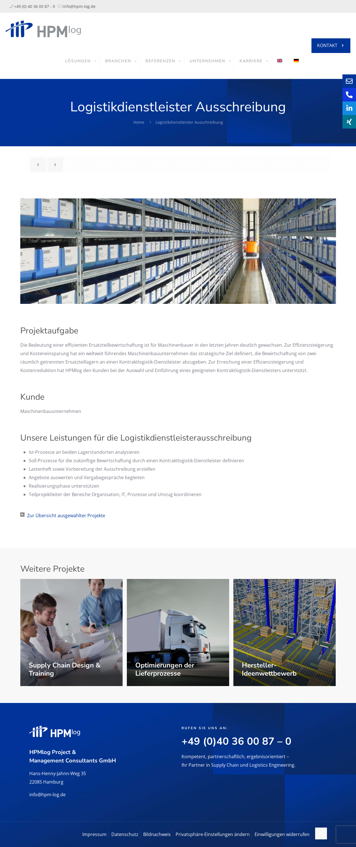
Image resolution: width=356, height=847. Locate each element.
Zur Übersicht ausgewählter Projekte (66, 515)
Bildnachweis (157, 834)
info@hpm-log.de (47, 794)
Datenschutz (124, 834)
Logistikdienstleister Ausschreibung (189, 122)
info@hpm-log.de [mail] (79, 6)
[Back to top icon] (321, 833)
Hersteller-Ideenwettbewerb (269, 669)
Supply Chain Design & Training (64, 669)
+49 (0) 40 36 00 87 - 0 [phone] (34, 6)
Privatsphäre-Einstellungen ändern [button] (213, 834)
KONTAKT (331, 45)
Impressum (94, 834)
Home (138, 122)
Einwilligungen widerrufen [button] (282, 834)
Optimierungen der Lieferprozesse (164, 669)
